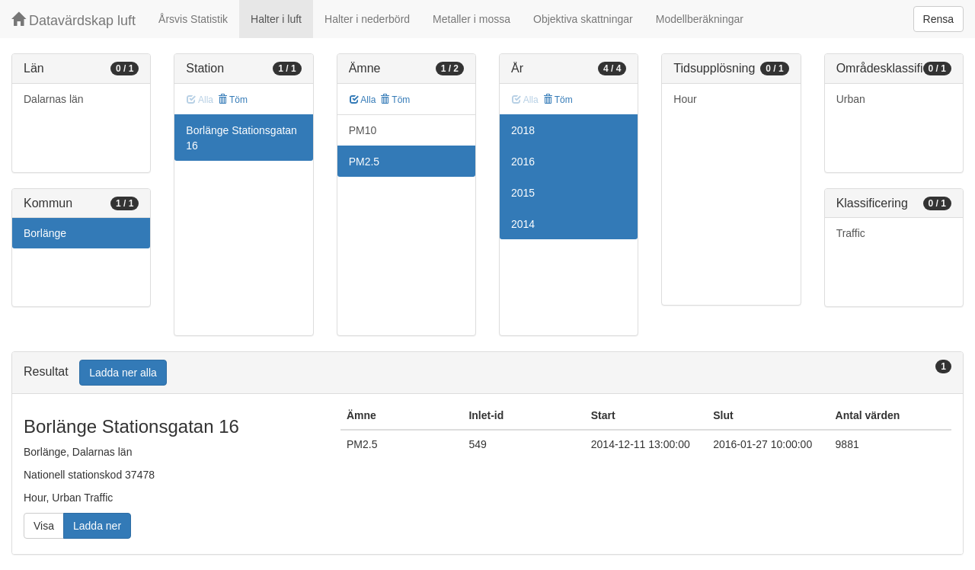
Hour (684, 99)
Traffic (850, 233)
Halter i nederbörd (367, 19)
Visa (44, 526)
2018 (523, 130)
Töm (233, 99)
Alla (363, 99)
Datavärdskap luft (73, 20)
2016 (523, 161)
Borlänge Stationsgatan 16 (241, 138)
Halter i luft (276, 19)
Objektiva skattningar (583, 19)
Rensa (938, 19)
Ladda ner (97, 526)
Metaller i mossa (471, 19)
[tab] (487, 373)
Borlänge (45, 233)
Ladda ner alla (123, 373)
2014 (523, 224)
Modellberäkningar (699, 19)
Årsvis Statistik (193, 19)
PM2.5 (364, 161)
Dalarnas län (54, 99)
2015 (523, 193)
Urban (850, 99)
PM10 (363, 130)
